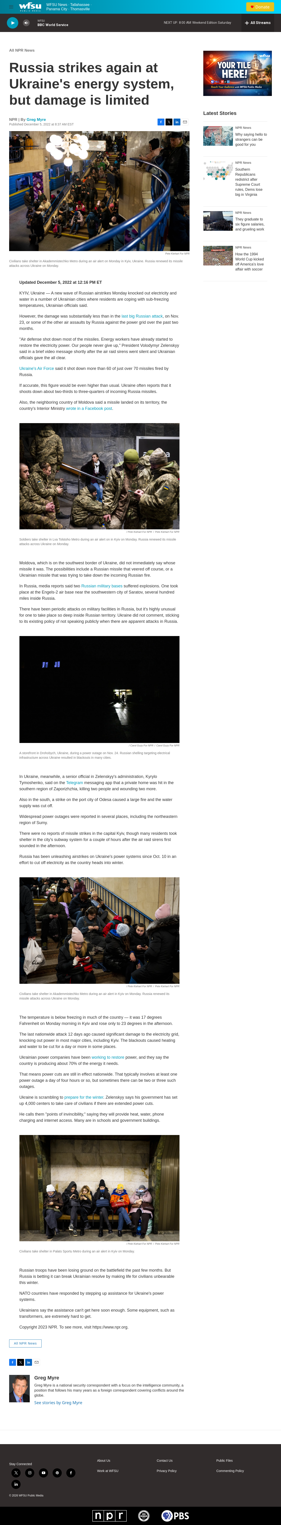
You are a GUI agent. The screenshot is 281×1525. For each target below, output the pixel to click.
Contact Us (164, 1460)
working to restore (108, 1057)
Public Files (224, 1460)
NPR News (243, 128)
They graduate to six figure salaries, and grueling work (250, 224)
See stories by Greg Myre (58, 1402)
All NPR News (22, 50)
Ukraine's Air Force (36, 368)
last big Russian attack (142, 316)
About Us (103, 1460)
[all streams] (257, 23)
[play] (12, 23)
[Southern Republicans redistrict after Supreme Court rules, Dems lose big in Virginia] (218, 171)
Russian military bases (102, 586)
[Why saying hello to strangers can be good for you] (218, 136)
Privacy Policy (167, 1471)
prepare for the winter (83, 1097)
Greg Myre (36, 119)
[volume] (26, 23)
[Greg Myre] (19, 1388)
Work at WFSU (107, 1471)
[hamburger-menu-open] (11, 6)
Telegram (74, 782)
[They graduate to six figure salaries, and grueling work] (218, 221)
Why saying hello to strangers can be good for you (251, 139)
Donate (262, 7)
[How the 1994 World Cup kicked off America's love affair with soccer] (218, 255)
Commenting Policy (230, 1471)
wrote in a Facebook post (89, 408)
